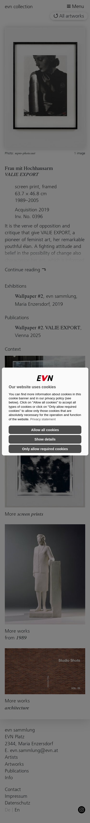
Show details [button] (45, 439)
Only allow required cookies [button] (45, 449)
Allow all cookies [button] (45, 430)
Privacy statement (43, 419)
